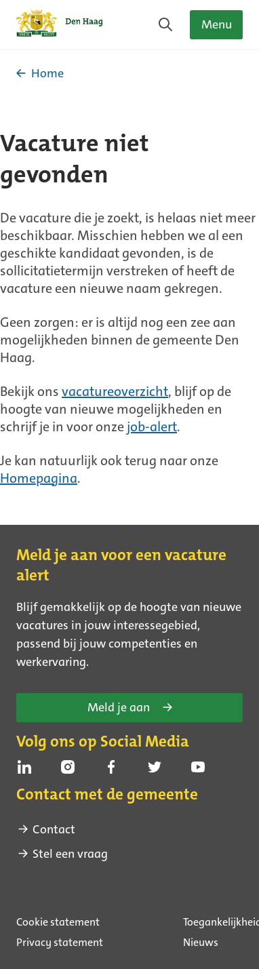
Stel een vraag (62, 854)
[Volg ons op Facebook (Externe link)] (111, 767)
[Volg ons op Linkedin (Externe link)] (24, 767)
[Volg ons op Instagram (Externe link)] (68, 767)
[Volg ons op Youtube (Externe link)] (198, 767)
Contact (45, 829)
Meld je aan (130, 707)
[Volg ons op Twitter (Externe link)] (154, 767)
